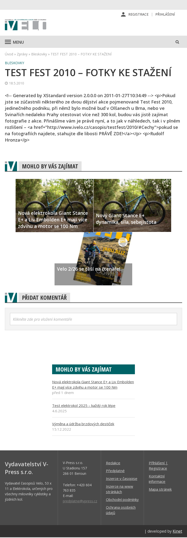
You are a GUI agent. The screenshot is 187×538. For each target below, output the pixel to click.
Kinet (177, 531)
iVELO (25, 26)
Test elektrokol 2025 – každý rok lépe (83, 406)
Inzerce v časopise (121, 478)
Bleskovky (39, 54)
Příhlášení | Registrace (158, 466)
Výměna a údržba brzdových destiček (83, 424)
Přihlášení (165, 14)
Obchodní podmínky (122, 499)
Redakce (113, 463)
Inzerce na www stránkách (119, 489)
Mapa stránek (160, 489)
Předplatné (115, 471)
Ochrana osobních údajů (121, 510)
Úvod (9, 54)
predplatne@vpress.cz (80, 501)
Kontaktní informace (157, 479)
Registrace (138, 14)
